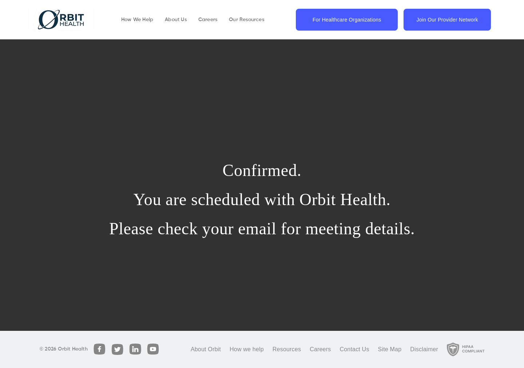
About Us (176, 19)
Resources (287, 349)
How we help (247, 349)
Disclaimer (424, 349)
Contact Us (354, 349)
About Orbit (206, 349)
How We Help (137, 19)
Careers (207, 19)
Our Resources (246, 19)
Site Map (390, 349)
